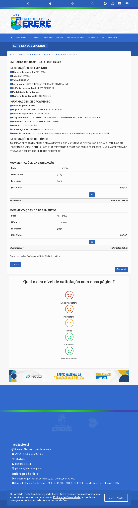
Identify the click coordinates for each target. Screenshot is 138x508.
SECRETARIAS (48, 37)
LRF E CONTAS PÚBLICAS (75, 37)
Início (12, 54)
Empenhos (61, 54)
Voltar (15, 264)
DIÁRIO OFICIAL (113, 37)
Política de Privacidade (66, 497)
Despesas (48, 54)
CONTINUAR (116, 497)
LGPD (102, 37)
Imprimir (122, 269)
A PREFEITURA (21, 37)
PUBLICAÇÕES (92, 37)
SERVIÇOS (59, 37)
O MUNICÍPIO (34, 37)
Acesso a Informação (29, 54)
